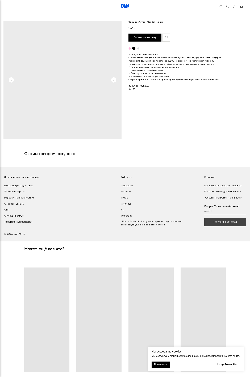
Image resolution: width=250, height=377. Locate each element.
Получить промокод (225, 222)
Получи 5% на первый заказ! (221, 206)
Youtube (126, 191)
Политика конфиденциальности (222, 191)
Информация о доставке (18, 185)
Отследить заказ (13, 216)
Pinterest (126, 204)
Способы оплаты (14, 204)
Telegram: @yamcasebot (18, 222)
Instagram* (127, 185)
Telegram (126, 216)
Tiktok (124, 198)
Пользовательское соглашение (222, 185)
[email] (225, 212)
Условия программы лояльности (223, 198)
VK (122, 210)
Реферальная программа (19, 198)
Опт (6, 210)
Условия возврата (14, 191)
